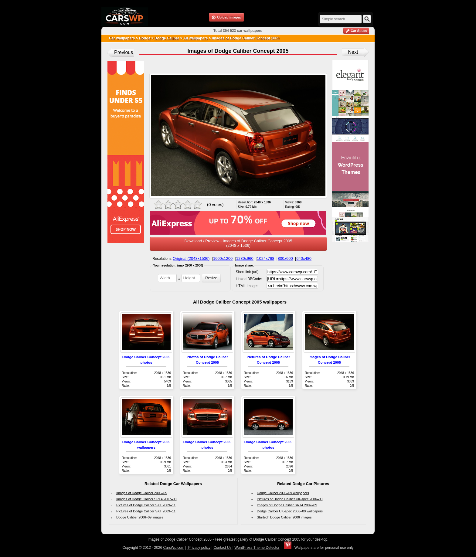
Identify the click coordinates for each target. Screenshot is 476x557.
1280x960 (244, 258)
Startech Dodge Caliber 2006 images (284, 517)
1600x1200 (223, 258)
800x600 (285, 258)
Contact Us (222, 547)
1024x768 (265, 258)
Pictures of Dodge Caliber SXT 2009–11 (145, 505)
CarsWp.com (173, 547)
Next (353, 52)
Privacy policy (199, 547)
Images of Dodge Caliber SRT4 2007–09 (146, 499)
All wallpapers (195, 38)
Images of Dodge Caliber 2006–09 (141, 493)
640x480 (303, 258)
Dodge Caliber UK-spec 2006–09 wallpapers (290, 511)
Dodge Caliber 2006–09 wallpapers (283, 493)
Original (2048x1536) (191, 258)
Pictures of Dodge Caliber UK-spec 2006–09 (289, 499)
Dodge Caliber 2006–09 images (139, 517)
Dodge (144, 38)
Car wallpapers (122, 38)
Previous (123, 52)
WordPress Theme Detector (256, 547)
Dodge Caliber (166, 38)
